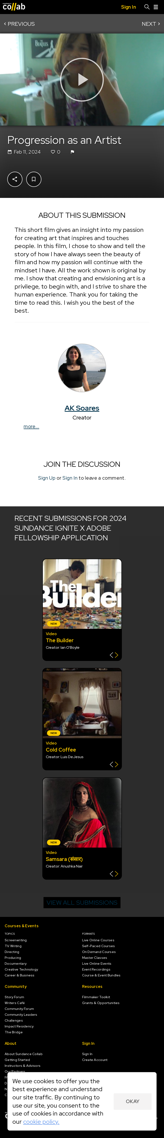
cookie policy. (41, 1122)
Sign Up (47, 478)
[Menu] (156, 7)
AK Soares (82, 408)
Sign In (70, 478)
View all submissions (82, 903)
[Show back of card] (114, 655)
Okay (133, 1101)
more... (31, 426)
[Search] (147, 7)
